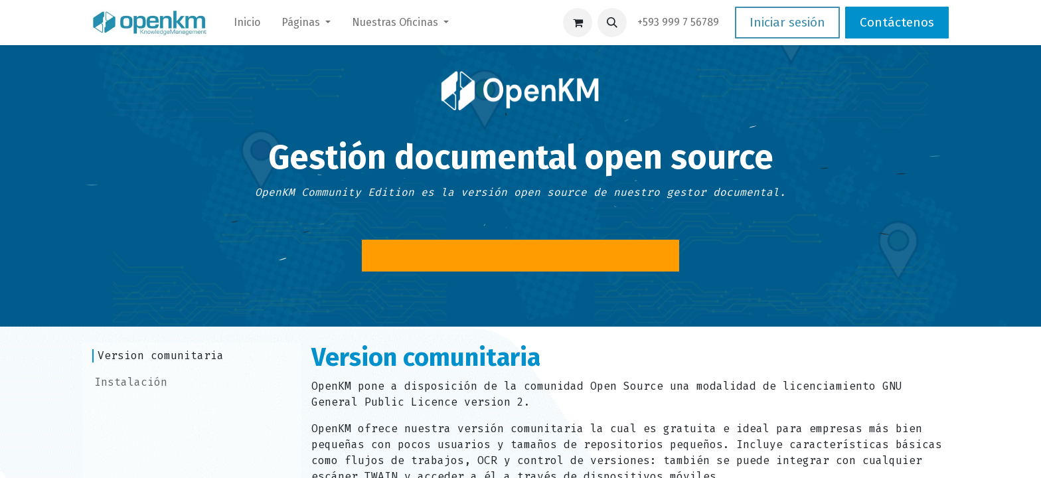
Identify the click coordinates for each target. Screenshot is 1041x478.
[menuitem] (247, 22)
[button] (612, 22)
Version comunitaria (161, 355)
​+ (678, 22)
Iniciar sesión (787, 22)
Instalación (130, 382)
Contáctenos (897, 22)
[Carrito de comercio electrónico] (577, 22)
